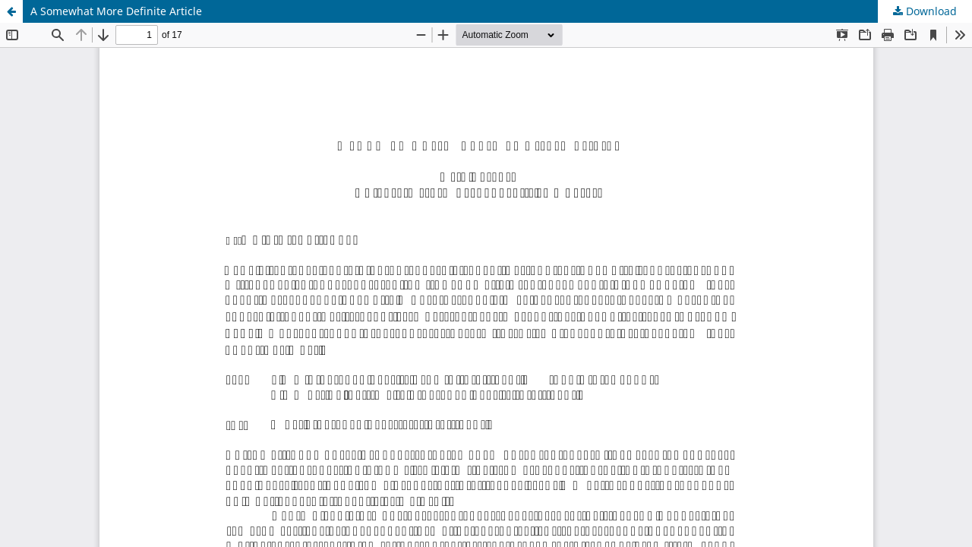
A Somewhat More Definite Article (116, 11)
